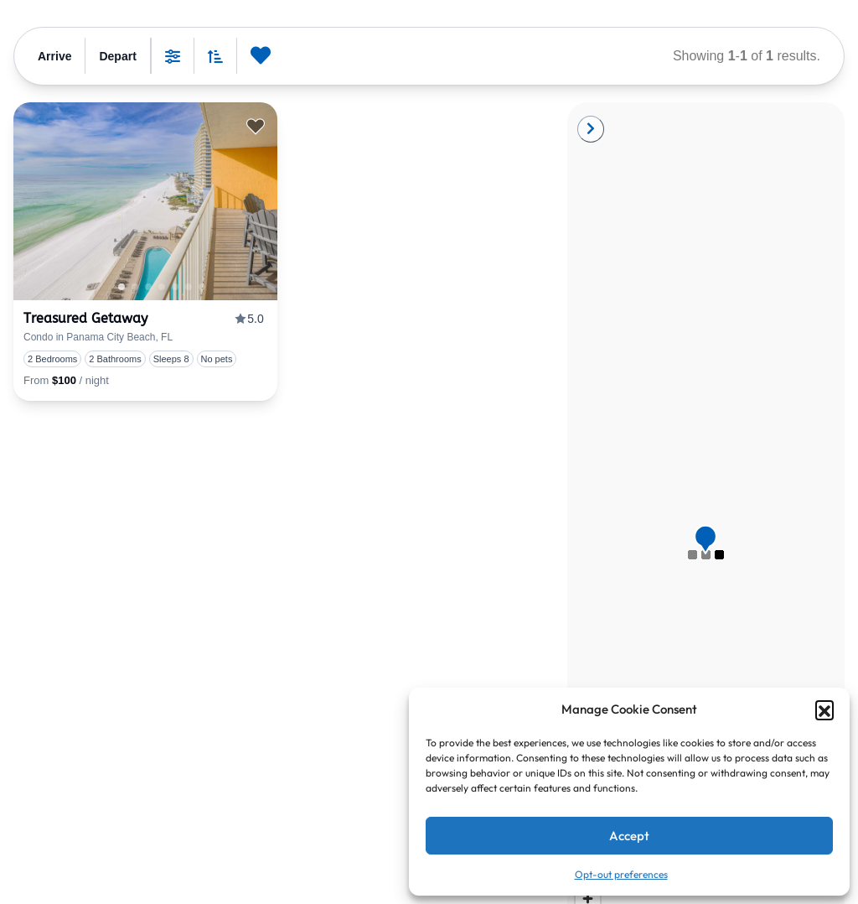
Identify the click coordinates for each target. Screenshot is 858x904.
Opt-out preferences (621, 874)
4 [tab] (188, 286)
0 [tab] (135, 286)
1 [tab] (121, 286)
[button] (824, 709)
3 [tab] (175, 286)
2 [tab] (161, 286)
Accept (629, 836)
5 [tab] (202, 286)
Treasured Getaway (85, 318)
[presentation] (145, 201)
